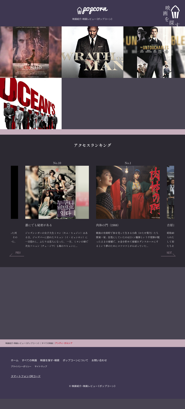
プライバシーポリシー (21, 376)
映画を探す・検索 (50, 370)
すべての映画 (29, 370)
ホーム (15, 370)
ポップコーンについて (76, 370)
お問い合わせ (100, 370)
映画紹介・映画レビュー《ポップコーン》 (94, 396)
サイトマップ (41, 376)
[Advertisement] (92, 313)
